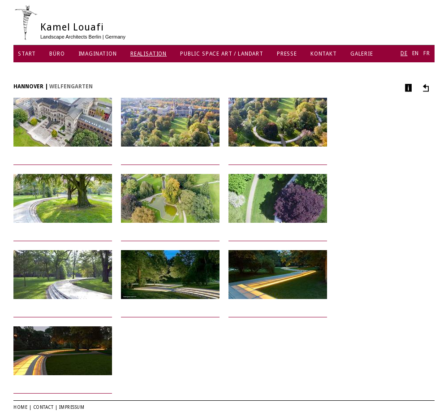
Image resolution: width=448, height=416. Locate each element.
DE (404, 53)
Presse (287, 54)
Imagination (97, 54)
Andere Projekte (424, 87)
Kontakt (323, 54)
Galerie (361, 54)
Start (27, 54)
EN (415, 53)
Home (20, 407)
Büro (57, 54)
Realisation (148, 54)
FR (426, 53)
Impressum (72, 407)
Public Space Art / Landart (221, 54)
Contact (43, 407)
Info (407, 87)
